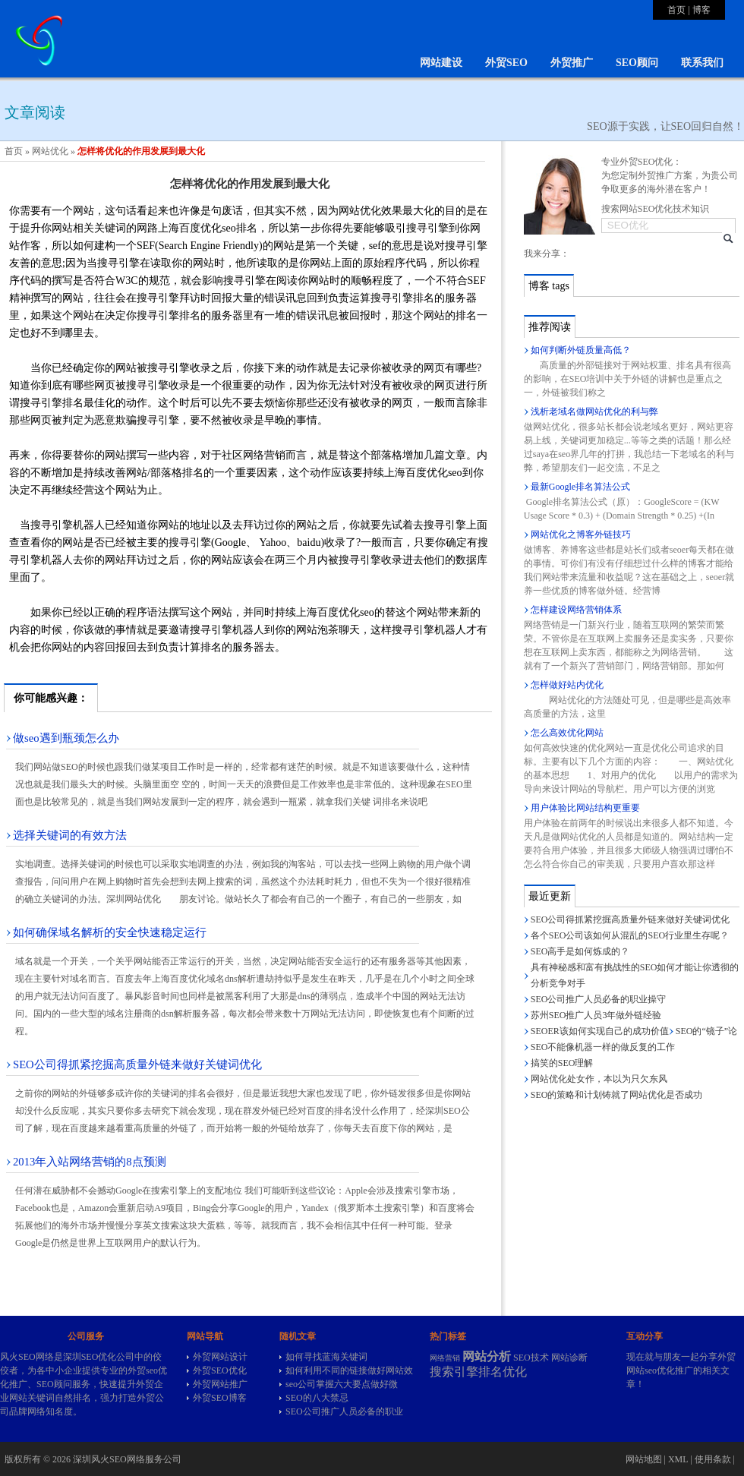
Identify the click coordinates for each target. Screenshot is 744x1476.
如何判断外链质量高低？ (581, 350)
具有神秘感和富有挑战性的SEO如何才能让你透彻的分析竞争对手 (635, 975)
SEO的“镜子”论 (706, 1031)
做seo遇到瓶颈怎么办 (66, 738)
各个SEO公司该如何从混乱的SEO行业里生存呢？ (630, 935)
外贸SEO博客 (220, 1397)
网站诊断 (569, 1357)
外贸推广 (571, 62)
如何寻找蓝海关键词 (326, 1356)
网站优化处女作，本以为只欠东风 (599, 1079)
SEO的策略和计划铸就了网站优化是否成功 (617, 1095)
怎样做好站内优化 (567, 685)
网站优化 (50, 151)
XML (678, 1459)
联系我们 (702, 62)
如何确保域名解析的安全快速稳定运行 (109, 932)
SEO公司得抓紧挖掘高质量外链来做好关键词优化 (137, 1064)
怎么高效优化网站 (567, 732)
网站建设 (441, 62)
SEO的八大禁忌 (316, 1397)
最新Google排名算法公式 (580, 486)
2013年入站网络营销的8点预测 (89, 1162)
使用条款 (713, 1459)
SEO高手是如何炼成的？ (580, 951)
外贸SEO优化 (220, 1370)
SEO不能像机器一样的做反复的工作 (603, 1047)
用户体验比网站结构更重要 (585, 808)
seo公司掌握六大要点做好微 (341, 1384)
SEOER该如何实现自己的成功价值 (600, 1031)
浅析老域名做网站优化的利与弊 (594, 411)
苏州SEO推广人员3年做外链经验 (596, 1015)
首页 (676, 10)
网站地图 (644, 1459)
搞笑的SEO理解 (562, 1063)
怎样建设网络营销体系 (576, 609)
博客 (701, 10)
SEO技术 (531, 1357)
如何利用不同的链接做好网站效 (349, 1370)
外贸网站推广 (220, 1384)
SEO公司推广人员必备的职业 (344, 1411)
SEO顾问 (637, 62)
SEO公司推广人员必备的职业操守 (599, 999)
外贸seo (143, 1370)
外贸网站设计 (220, 1356)
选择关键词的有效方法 (70, 835)
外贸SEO (506, 62)
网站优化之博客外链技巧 (581, 534)
